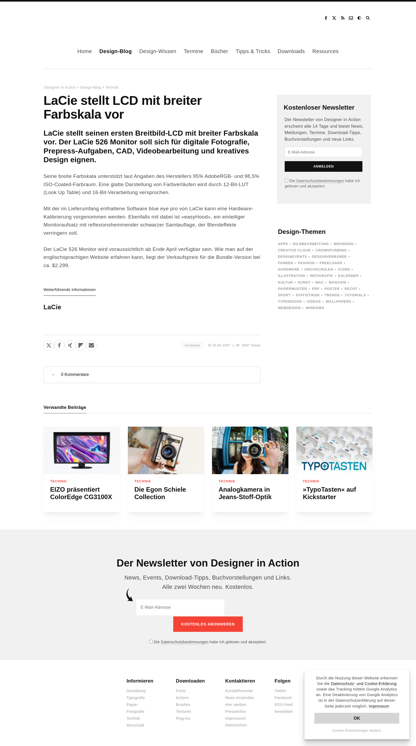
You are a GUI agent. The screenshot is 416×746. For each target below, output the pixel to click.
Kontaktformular (239, 690)
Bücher (219, 51)
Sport (284, 295)
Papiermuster (292, 289)
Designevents (292, 257)
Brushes (183, 704)
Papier (132, 704)
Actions (182, 697)
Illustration (291, 276)
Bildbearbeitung (311, 244)
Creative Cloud (294, 250)
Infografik (321, 276)
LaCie (52, 307)
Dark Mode (359, 18)
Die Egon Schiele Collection (160, 493)
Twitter (280, 690)
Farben (285, 263)
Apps (283, 244)
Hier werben (235, 704)
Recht (351, 289)
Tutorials (355, 295)
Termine (193, 51)
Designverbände (329, 257)
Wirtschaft (135, 724)
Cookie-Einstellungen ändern (357, 730)
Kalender (348, 276)
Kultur (285, 282)
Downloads (291, 51)
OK (357, 718)
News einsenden (239, 697)
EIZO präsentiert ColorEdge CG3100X (81, 493)
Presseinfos (235, 711)
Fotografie (135, 711)
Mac (319, 282)
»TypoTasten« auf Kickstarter (329, 493)
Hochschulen (319, 269)
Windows (315, 308)
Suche (368, 18)
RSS (342, 18)
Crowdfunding (331, 250)
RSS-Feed (284, 704)
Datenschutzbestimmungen (320, 181)
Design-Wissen (157, 51)
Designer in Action (71, 18)
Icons (344, 269)
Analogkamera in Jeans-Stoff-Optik (245, 493)
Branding (344, 244)
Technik (112, 87)
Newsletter (284, 711)
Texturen (183, 711)
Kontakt (351, 18)
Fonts (181, 690)
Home (84, 51)
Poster (332, 289)
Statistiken (307, 295)
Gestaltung (136, 690)
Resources (325, 51)
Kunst (304, 282)
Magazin (337, 282)
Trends (332, 295)
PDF (315, 289)
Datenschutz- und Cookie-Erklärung (364, 683)
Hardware (192, 345)
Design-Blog (115, 51)
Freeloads (330, 263)
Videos (314, 301)
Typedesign (290, 301)
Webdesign (289, 308)
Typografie (136, 697)
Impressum (379, 706)
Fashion (306, 263)
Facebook (325, 18)
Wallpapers (338, 301)
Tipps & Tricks (253, 51)
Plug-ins (183, 717)
